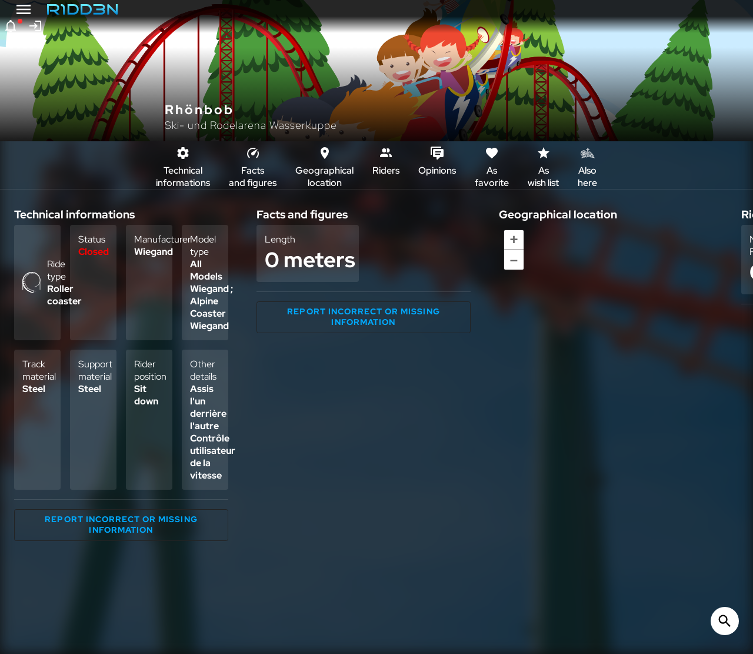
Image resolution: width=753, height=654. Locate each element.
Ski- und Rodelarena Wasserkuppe (251, 125)
